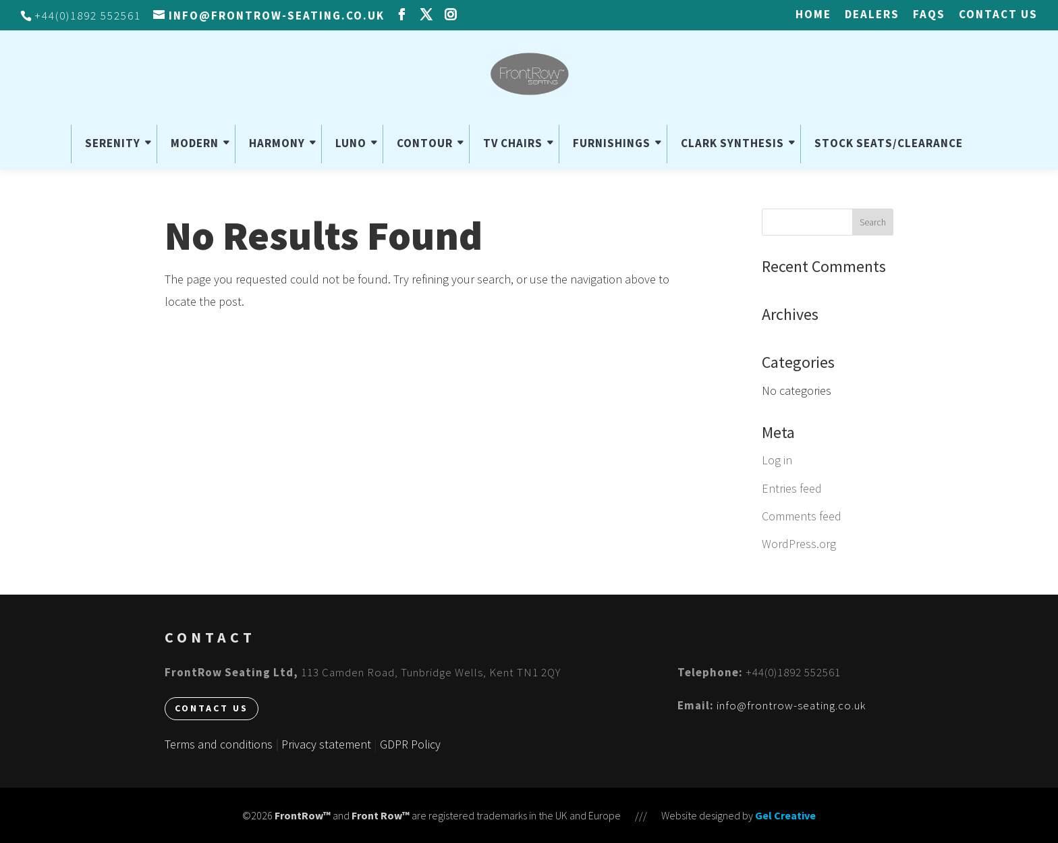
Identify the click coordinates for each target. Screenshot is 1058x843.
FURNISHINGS (611, 143)
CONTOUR (425, 143)
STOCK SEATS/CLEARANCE (888, 143)
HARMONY (277, 143)
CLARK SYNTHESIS (732, 143)
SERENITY (112, 143)
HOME (813, 15)
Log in (777, 460)
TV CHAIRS (512, 143)
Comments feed (801, 516)
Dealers (872, 15)
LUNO (350, 143)
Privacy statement (326, 744)
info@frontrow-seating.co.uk (791, 705)
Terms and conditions (219, 744)
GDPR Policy (410, 744)
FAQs (929, 15)
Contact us (998, 15)
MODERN (195, 143)
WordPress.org (799, 543)
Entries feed (792, 488)
